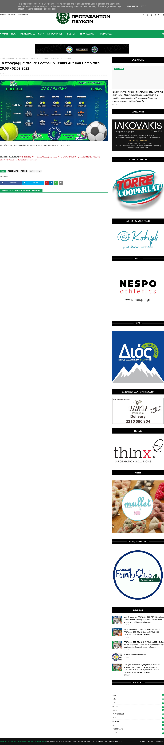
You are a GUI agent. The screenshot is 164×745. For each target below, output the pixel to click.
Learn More (132, 6)
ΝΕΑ (138, 725)
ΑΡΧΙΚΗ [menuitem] (4, 34)
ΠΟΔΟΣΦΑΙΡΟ (13, 171)
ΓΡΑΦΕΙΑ (11, 15)
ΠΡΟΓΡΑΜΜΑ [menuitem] (87, 34)
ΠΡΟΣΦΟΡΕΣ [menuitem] (105, 34)
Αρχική (142, 741)
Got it (143, 6)
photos (138, 706)
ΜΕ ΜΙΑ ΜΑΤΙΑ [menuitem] (27, 34)
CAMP (32, 171)
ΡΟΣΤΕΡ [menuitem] (71, 34)
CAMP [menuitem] (41, 34)
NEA (12, 58)
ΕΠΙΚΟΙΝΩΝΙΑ (23, 15)
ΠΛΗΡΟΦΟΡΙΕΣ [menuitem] (54, 34)
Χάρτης (150, 741)
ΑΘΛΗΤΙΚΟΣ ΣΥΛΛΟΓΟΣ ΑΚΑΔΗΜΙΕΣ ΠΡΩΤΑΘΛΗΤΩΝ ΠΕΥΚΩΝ (23, 741)
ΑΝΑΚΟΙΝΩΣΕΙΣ (138, 714)
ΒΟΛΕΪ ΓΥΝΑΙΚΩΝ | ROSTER (135, 654)
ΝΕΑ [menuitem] (13, 34)
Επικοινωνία (160, 741)
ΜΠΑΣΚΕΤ (138, 721)
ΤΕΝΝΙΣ (24, 171)
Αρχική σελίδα (5, 58)
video (138, 710)
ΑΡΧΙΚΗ (3, 15)
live (138, 703)
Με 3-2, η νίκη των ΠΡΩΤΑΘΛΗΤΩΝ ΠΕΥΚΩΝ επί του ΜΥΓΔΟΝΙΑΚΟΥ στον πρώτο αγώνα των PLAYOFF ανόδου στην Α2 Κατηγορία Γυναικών (144, 619)
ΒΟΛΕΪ (138, 718)
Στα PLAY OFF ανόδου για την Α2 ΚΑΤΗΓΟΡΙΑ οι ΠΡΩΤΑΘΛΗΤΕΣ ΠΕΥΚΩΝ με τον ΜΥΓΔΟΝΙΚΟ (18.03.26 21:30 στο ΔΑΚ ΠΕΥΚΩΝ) (142, 632)
